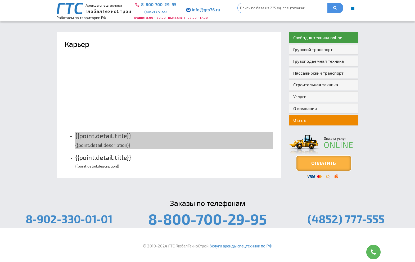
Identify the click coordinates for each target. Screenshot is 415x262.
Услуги (299, 96)
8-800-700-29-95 (159, 4)
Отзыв (299, 120)
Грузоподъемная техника (318, 61)
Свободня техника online (317, 37)
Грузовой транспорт (313, 49)
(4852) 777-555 (156, 11)
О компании (305, 108)
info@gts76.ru (206, 10)
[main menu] (352, 8)
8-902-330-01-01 (69, 218)
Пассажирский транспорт (318, 72)
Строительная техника (315, 84)
